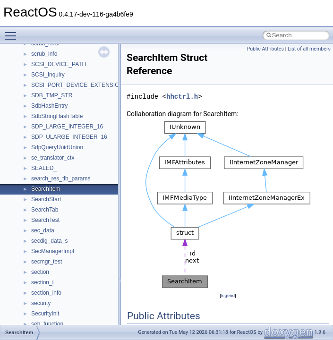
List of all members (309, 49)
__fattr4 (41, 95)
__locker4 (43, 323)
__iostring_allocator (55, 240)
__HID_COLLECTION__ (62, 219)
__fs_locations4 (50, 136)
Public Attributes (265, 49)
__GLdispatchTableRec (60, 199)
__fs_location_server (57, 126)
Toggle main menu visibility (13, 31)
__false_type (47, 84)
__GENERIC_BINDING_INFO (69, 157)
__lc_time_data (50, 271)
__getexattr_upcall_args (61, 188)
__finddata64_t (49, 105)
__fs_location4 (49, 115)
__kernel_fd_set (51, 250)
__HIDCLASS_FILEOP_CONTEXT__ (78, 230)
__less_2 (42, 282)
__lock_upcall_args (55, 313)
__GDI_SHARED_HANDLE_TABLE (76, 147)
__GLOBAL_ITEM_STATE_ (66, 209)
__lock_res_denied (55, 292)
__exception (46, 63)
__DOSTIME (47, 53)
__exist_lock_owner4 (57, 74)
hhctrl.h (182, 96)
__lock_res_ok (49, 302)
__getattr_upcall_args (58, 178)
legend (228, 295)
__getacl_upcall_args (58, 167)
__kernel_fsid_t (50, 261)
